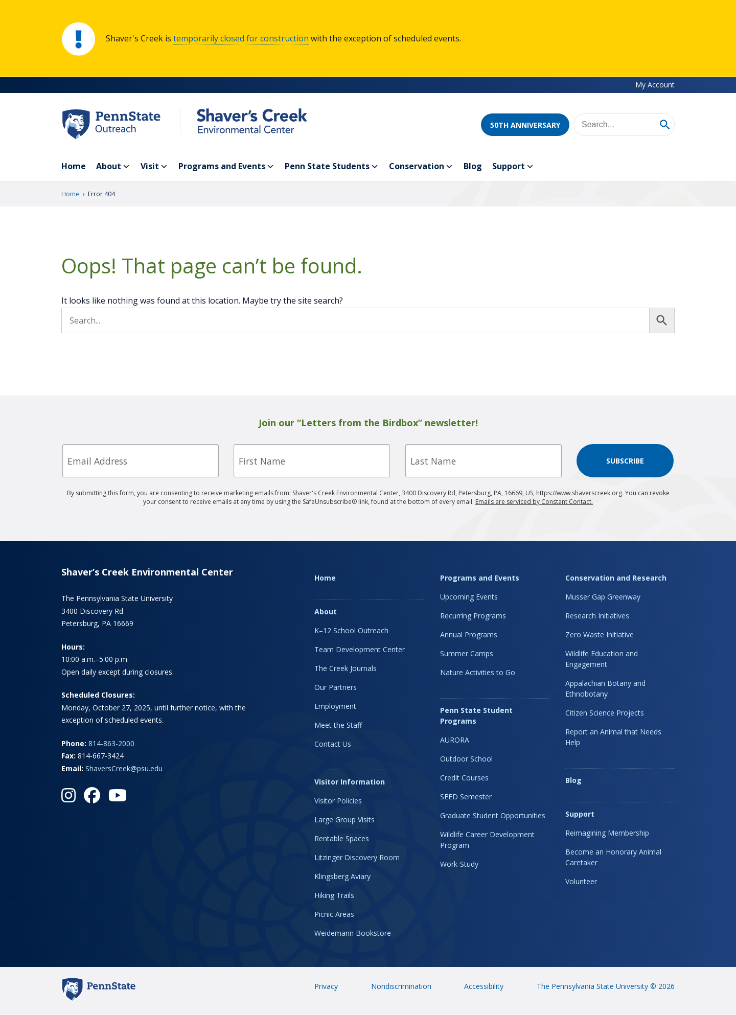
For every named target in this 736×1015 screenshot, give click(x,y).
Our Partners (335, 687)
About (113, 166)
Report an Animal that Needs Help (613, 737)
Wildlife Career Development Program (487, 839)
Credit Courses (464, 777)
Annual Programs (468, 634)
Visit (154, 166)
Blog (473, 166)
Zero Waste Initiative (599, 634)
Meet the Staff (338, 725)
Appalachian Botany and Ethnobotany (605, 688)
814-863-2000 (111, 743)
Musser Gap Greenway (602, 597)
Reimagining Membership (607, 833)
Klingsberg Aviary (342, 876)
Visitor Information (349, 782)
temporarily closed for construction (241, 38)
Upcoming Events (469, 597)
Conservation (421, 166)
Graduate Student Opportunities (492, 815)
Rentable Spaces (341, 838)
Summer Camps (466, 653)
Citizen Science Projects (604, 713)
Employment (335, 706)
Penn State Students (332, 166)
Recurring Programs (473, 615)
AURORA (454, 740)
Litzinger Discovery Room (357, 857)
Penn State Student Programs (476, 715)
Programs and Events (226, 166)
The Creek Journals (345, 668)
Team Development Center (359, 649)
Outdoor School (466, 759)
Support (513, 166)
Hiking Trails (334, 895)
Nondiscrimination (401, 986)
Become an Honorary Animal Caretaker (613, 857)
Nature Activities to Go (477, 672)
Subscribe (625, 461)
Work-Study (459, 864)
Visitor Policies (338, 800)
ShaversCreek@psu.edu (124, 768)
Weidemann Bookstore (352, 933)
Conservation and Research (615, 578)
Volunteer (581, 881)
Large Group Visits (344, 819)
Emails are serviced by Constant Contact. (534, 501)
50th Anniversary (525, 125)
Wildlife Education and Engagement (601, 659)
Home (73, 166)
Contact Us (332, 744)
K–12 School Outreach (351, 630)
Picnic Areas (334, 914)
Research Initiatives (597, 615)
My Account (655, 84)
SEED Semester (466, 796)
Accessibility (483, 986)
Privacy (326, 986)
